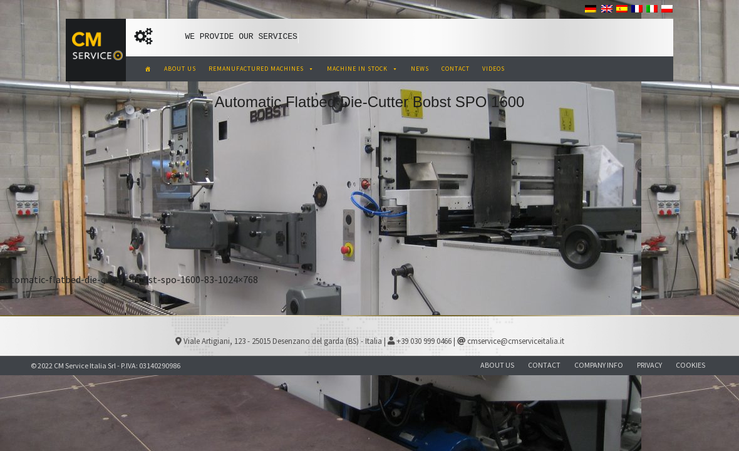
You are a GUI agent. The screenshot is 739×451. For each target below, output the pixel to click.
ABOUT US (180, 69)
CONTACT (456, 69)
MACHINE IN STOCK (362, 69)
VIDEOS (493, 69)
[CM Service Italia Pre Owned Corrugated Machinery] (148, 68)
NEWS (420, 69)
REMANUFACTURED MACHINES (261, 69)
